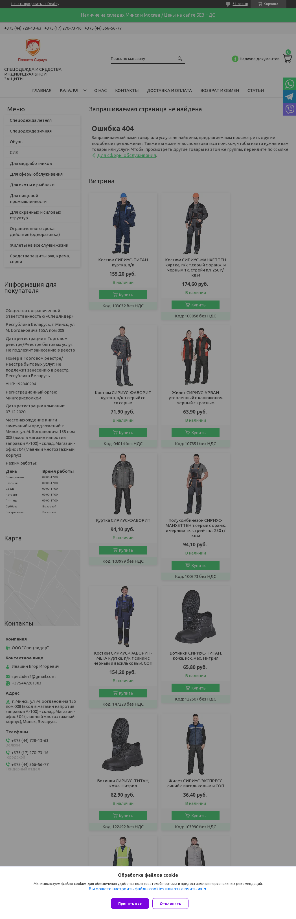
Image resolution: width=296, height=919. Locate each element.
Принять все (130, 903)
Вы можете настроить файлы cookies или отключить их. (146, 891)
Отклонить (172, 903)
